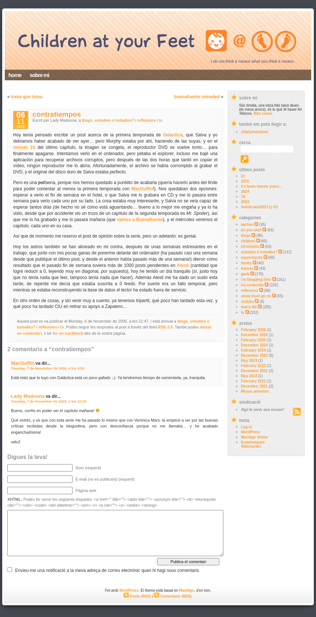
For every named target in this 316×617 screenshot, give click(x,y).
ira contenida (252, 285)
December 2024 (254, 345)
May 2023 (249, 361)
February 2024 (253, 350)
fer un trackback (68, 333)
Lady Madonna (27, 396)
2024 (245, 192)
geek (245, 274)
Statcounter (251, 446)
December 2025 (254, 335)
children (248, 241)
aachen (247, 225)
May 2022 (249, 376)
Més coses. (263, 113)
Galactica (172, 134)
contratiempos (57, 114)
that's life (249, 307)
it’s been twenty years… (262, 186)
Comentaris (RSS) (173, 596)
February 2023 (253, 366)
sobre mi (39, 75)
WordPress (250, 432)
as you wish (251, 230)
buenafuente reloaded (197, 96)
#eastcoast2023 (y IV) (259, 207)
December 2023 (254, 355)
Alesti (183, 265)
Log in (246, 427)
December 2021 (254, 386)
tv (242, 313)
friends (247, 269)
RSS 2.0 (165, 327)
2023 (245, 202)
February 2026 (253, 330)
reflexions (249, 291)
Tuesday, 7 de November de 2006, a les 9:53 (48, 368)
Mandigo (186, 590)
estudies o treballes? (259, 252)
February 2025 (253, 340)
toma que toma (26, 96)
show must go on (256, 296)
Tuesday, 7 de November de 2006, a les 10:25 (48, 401)
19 (243, 197)
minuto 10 (24, 147)
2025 (245, 181)
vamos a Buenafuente (140, 219)
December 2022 (254, 371)
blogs (246, 236)
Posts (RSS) (137, 596)
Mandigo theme (254, 437)
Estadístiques (253, 442)
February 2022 (253, 381)
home (14, 75)
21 (243, 176)
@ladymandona (254, 132)
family (246, 263)
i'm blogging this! (256, 280)
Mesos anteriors (255, 391)
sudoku (247, 302)
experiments (252, 258)
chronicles (250, 247)
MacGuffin (142, 188)
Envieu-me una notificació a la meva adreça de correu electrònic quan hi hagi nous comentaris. (107, 570)
